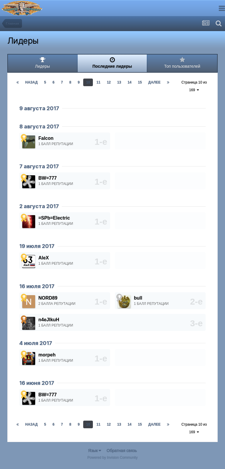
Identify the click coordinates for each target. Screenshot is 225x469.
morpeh (47, 354)
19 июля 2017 (36, 246)
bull (138, 297)
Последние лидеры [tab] (112, 63)
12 (109, 82)
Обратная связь (122, 450)
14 (129, 82)
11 (98, 82)
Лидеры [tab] (42, 63)
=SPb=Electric (54, 217)
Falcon (46, 138)
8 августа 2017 (39, 126)
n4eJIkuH (48, 319)
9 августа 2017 (39, 108)
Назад (31, 82)
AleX (43, 257)
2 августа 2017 (39, 206)
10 (88, 82)
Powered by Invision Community (112, 458)
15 (140, 82)
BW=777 (47, 178)
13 (119, 82)
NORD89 (47, 297)
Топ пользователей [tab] (182, 63)
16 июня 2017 (36, 383)
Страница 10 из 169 (194, 86)
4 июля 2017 (35, 343)
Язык (94, 450)
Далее (154, 82)
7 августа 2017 (39, 166)
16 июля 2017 (36, 286)
